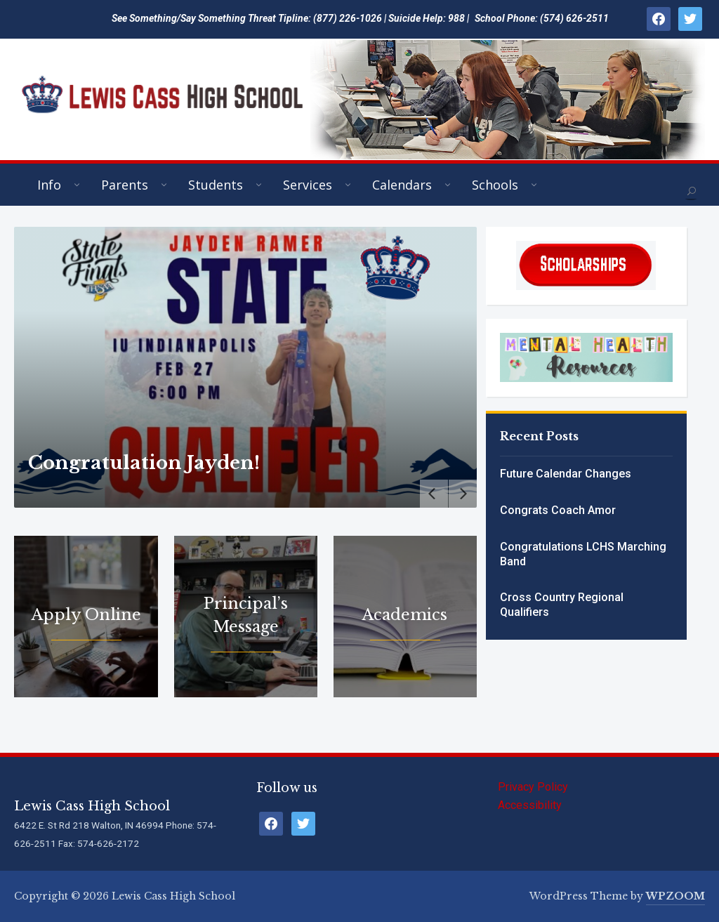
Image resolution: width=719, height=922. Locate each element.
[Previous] (434, 494)
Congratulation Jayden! (144, 463)
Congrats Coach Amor (558, 510)
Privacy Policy (533, 786)
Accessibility (530, 805)
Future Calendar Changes (565, 473)
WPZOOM (675, 896)
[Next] (463, 494)
